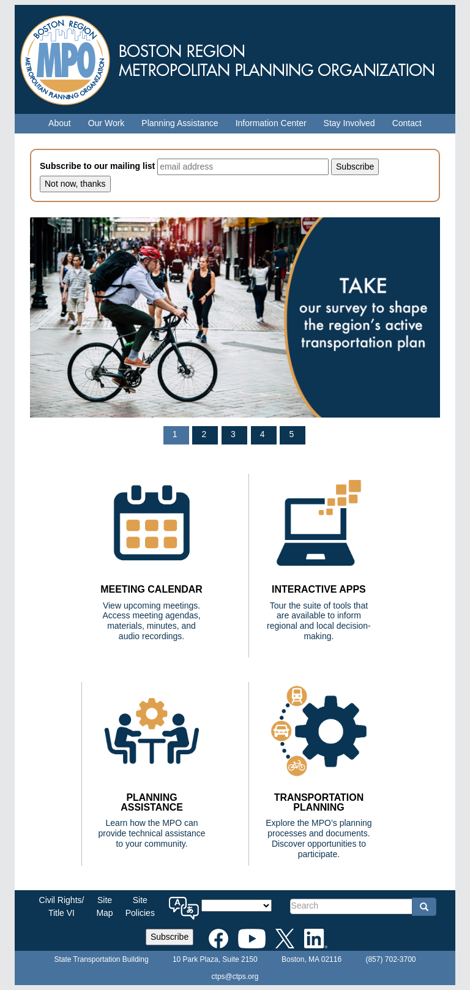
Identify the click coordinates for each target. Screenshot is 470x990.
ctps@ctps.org (235, 976)
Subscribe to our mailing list (97, 166)
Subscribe (169, 937)
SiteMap (104, 906)
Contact (407, 123)
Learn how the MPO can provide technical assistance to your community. (151, 833)
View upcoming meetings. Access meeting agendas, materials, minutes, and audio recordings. (151, 621)
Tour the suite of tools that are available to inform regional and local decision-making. (319, 621)
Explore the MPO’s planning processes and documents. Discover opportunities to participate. (318, 838)
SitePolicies (140, 906)
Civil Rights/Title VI (61, 906)
